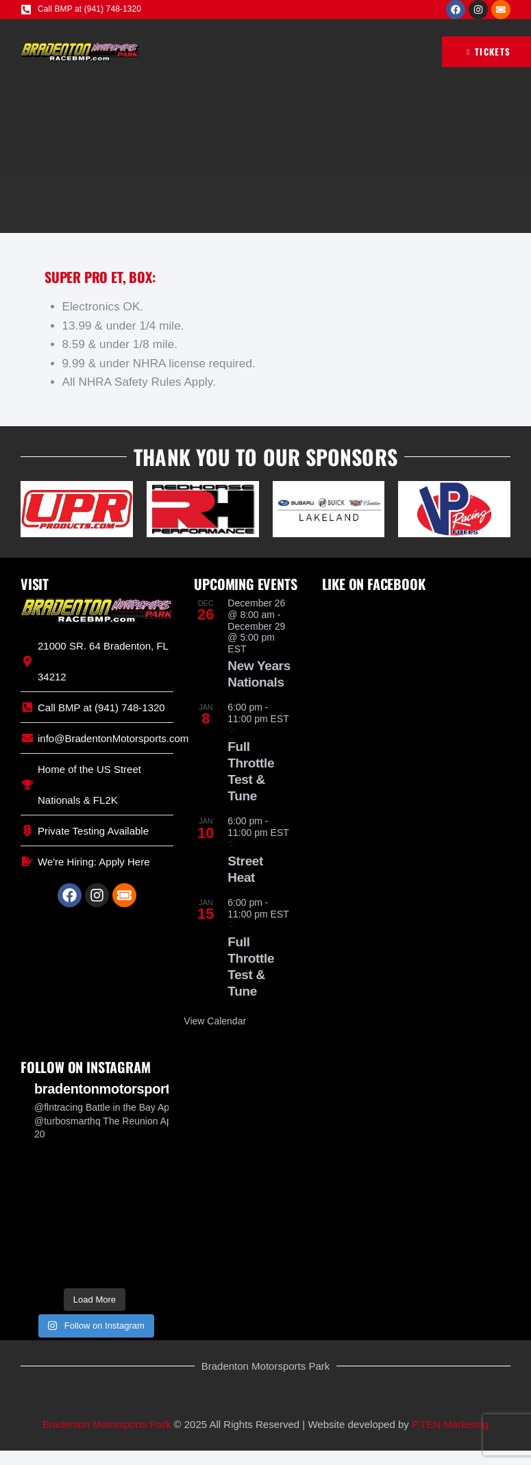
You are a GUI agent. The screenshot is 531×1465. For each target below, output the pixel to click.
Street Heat (245, 869)
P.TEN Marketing (450, 1424)
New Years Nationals (259, 673)
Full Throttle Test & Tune (250, 771)
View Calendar (215, 1020)
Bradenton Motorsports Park (106, 1424)
